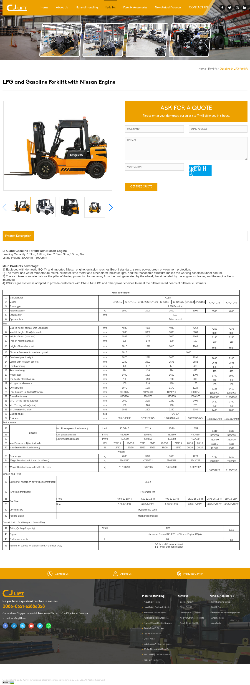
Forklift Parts (216, 607)
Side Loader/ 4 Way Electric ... (158, 644)
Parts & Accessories (135, 7)
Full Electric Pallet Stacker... (156, 618)
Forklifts (111, 7)
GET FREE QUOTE (141, 186)
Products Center (189, 574)
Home (44, 7)
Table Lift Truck (151, 660)
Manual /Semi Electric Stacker (158, 623)
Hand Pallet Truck (152, 602)
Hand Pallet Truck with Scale (157, 607)
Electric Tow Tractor (153, 634)
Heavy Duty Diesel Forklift (192, 618)
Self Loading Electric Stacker (157, 655)
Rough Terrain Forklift (189, 623)
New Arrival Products (168, 7)
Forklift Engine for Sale (221, 602)
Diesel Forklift (186, 607)
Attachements (217, 618)
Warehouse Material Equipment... (226, 613)
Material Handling (87, 7)
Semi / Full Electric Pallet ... (156, 613)
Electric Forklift (186, 602)
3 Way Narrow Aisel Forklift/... (157, 649)
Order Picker (149, 639)
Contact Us (57, 574)
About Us (62, 7)
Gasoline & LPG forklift (233, 69)
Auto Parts (216, 623)
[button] (110, 207)
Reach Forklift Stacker (154, 628)
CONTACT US (198, 7)
